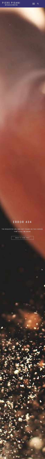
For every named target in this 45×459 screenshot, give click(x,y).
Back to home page (22, 238)
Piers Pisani (11, 3)
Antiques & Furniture (11, 5)
